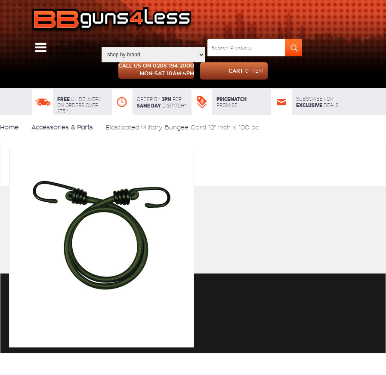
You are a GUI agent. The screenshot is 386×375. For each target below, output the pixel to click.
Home (9, 127)
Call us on (156, 70)
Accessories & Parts (62, 127)
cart (232, 71)
